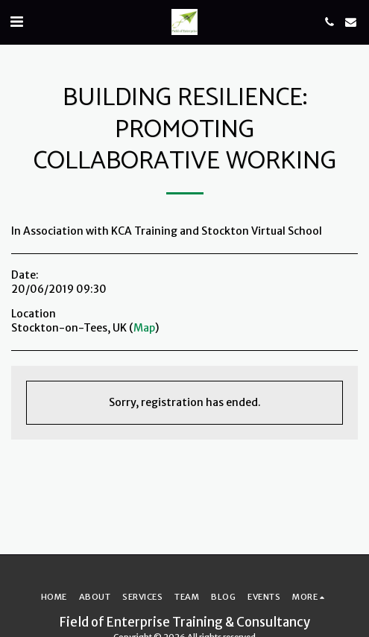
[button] (16, 21)
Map (144, 328)
